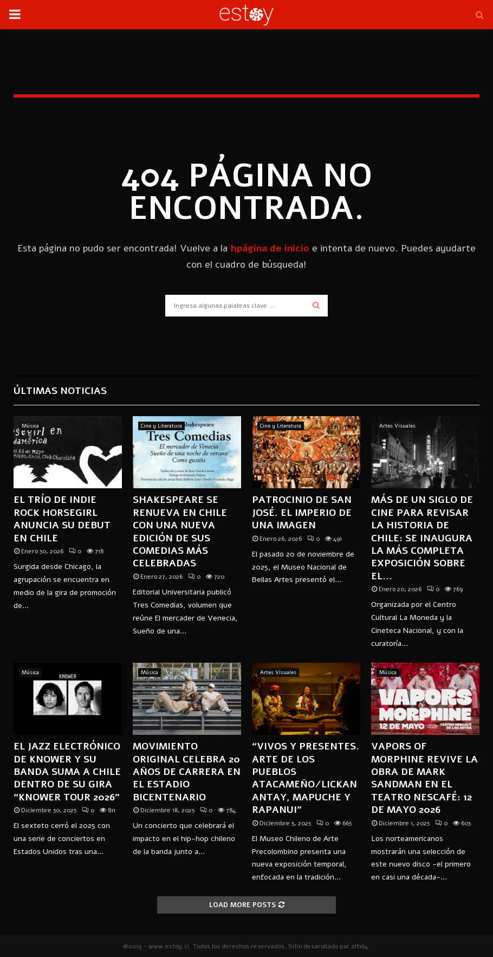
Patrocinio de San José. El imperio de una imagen (302, 512)
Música (30, 426)
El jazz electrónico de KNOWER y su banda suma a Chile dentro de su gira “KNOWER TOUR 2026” (67, 772)
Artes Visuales (397, 426)
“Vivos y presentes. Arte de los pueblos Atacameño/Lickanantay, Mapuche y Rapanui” (305, 778)
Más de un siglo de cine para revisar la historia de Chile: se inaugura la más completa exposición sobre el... (422, 537)
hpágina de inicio (269, 248)
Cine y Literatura (161, 426)
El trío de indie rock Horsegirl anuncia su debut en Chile (62, 518)
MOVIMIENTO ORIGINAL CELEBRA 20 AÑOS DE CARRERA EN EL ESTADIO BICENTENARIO (187, 772)
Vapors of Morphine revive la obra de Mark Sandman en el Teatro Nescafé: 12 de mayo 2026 (424, 778)
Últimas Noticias (60, 390)
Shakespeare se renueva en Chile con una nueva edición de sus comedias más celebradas (180, 531)
